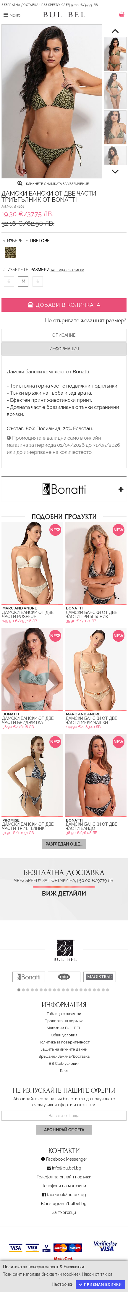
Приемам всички (100, 1285)
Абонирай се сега (64, 1130)
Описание (64, 335)
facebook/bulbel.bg (66, 1194)
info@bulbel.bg (66, 1168)
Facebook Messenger (66, 1159)
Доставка (81, 1056)
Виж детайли (64, 893)
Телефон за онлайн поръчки (64, 1177)
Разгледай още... (64, 844)
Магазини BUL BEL (64, 1028)
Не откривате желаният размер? (86, 320)
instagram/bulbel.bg (66, 1203)
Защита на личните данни (64, 1049)
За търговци (64, 1212)
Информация (64, 348)
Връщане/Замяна (54, 1056)
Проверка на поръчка (64, 1021)
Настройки (62, 1284)
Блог (64, 1070)
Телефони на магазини (64, 1185)
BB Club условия (64, 1063)
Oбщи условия (64, 1035)
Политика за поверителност (64, 1042)
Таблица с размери (67, 270)
